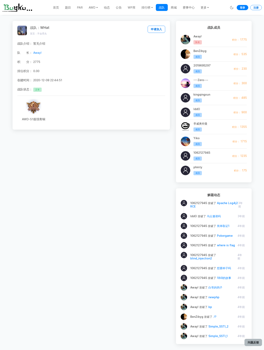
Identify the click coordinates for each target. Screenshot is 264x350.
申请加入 (156, 29)
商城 (174, 7)
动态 (107, 7)
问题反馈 (253, 342)
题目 (68, 7)
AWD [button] (92, 7)
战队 (162, 7)
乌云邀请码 (214, 216)
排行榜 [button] (145, 7)
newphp (213, 297)
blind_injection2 (201, 258)
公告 (119, 7)
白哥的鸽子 (215, 287)
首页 (56, 7)
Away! (37, 53)
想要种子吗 (224, 268)
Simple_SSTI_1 (218, 336)
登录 (242, 7)
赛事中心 (189, 7)
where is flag (226, 245)
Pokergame (225, 235)
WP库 (131, 7)
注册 (256, 7)
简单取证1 (223, 226)
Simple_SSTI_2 (218, 326)
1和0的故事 (224, 278)
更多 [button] (204, 7)
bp (210, 307)
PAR (80, 7)
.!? (214, 316)
